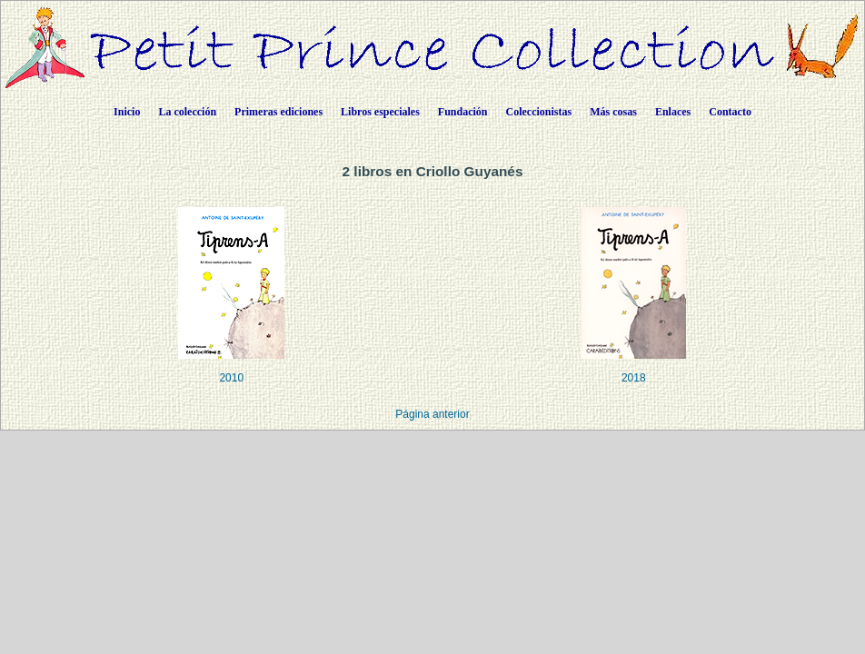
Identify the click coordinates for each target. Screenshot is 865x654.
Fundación (463, 111)
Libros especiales (380, 111)
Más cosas (613, 111)
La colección (187, 111)
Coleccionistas (539, 111)
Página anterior (432, 414)
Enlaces (673, 111)
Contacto (730, 111)
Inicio (127, 111)
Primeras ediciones (278, 111)
